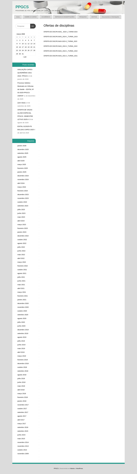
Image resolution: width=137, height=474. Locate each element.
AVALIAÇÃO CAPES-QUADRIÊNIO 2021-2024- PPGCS (25, 73)
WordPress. (79, 468)
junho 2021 (21, 281)
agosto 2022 (21, 243)
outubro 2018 (22, 367)
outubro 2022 (22, 239)
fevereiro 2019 (22, 360)
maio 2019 (21, 348)
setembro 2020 (22, 315)
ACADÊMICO (46, 17)
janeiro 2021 (21, 300)
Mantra (72, 468)
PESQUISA (83, 17)
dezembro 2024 (23, 176)
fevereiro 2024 (22, 191)
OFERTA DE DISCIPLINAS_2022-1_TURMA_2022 (60, 51)
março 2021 (21, 292)
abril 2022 (21, 258)
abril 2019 (21, 352)
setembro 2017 (22, 412)
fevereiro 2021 (22, 296)
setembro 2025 (22, 153)
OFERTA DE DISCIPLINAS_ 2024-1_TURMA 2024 (60, 32)
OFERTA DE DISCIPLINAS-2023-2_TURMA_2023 (60, 41)
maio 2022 (21, 254)
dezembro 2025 (23, 149)
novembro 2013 (23, 446)
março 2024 (21, 187)
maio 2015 (21, 438)
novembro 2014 (23, 442)
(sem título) (21, 103)
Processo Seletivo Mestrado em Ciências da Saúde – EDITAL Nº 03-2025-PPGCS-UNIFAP (25, 89)
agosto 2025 (21, 157)
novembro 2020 (23, 307)
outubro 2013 (22, 450)
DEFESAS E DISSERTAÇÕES (64, 17)
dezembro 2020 (23, 303)
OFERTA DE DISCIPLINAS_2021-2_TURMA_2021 (60, 56)
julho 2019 (21, 341)
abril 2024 (21, 183)
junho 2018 (21, 382)
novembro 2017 (23, 405)
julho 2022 (21, 247)
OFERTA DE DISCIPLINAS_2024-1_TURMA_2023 (60, 36)
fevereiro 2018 (22, 397)
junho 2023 (21, 213)
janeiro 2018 (21, 401)
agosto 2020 (21, 318)
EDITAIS (94, 17)
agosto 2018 (21, 375)
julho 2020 (21, 322)
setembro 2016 (22, 427)
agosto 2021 (21, 273)
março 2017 (21, 423)
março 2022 (21, 262)
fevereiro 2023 (22, 228)
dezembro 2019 (23, 330)
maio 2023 (21, 217)
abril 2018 (21, 390)
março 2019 (21, 356)
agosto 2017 (21, 416)
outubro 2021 (22, 269)
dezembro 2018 (23, 363)
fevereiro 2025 (22, 168)
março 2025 (21, 164)
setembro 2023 (22, 206)
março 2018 (21, 393)
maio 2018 (21, 386)
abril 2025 (21, 161)
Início (18, 17)
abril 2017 (21, 420)
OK (32, 25)
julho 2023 (21, 209)
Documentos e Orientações (110, 17)
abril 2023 (21, 221)
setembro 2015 (22, 431)
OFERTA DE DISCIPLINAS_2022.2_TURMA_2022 (60, 46)
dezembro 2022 (23, 236)
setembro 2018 (22, 371)
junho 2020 (21, 326)
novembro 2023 (23, 198)
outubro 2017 (22, 408)
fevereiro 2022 (22, 266)
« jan (25, 57)
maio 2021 (21, 284)
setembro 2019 (22, 333)
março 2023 (21, 224)
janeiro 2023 (21, 232)
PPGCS (22, 7)
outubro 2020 (22, 311)
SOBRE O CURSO (31, 17)
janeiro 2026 (21, 146)
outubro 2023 (22, 202)
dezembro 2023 (23, 194)
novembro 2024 (23, 179)
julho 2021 (21, 277)
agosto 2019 (21, 337)
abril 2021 (21, 288)
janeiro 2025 (21, 172)
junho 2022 (21, 251)
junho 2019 (21, 345)
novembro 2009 (23, 453)
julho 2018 (21, 378)
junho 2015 (21, 435)
